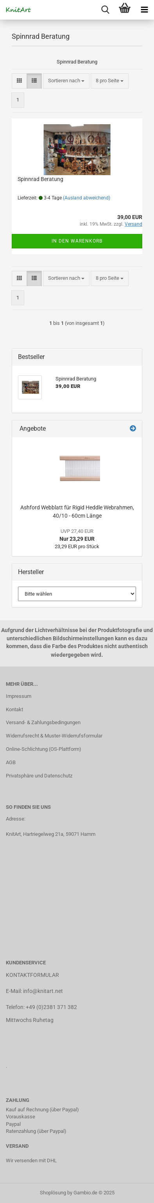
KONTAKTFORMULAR (32, 975)
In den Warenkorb (77, 241)
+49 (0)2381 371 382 (51, 1007)
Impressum (18, 696)
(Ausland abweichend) (86, 198)
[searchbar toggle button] (105, 10)
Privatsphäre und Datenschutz (39, 776)
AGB (11, 762)
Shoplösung (53, 1193)
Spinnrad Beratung (40, 179)
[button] (19, 81)
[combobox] (66, 81)
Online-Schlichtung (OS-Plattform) (43, 749)
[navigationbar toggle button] (144, 10)
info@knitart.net (43, 991)
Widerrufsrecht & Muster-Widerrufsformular (54, 736)
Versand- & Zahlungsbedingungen (43, 722)
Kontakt (14, 709)
